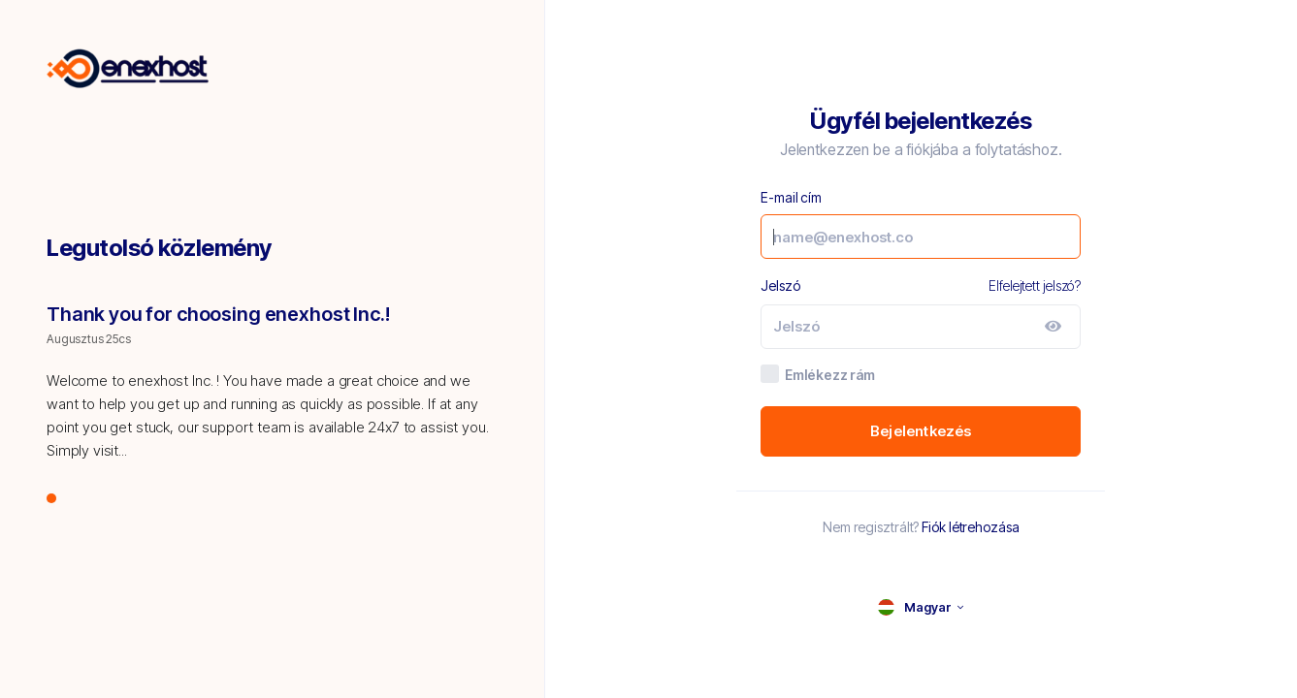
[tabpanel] (272, 393)
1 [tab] (51, 499)
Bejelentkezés (921, 431)
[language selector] (920, 607)
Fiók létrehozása (970, 527)
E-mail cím (791, 197)
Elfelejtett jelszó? (1035, 285)
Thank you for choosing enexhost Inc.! (218, 314)
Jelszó (780, 285)
